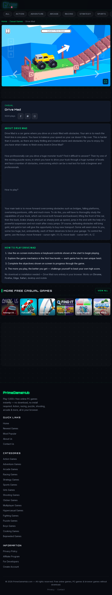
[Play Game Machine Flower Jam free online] (101, 307)
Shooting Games (11, 495)
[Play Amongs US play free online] (10, 307)
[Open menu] (106, 5)
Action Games (10, 459)
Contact (61, 589)
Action (20, 14)
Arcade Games (10, 469)
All (7, 14)
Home (6, 423)
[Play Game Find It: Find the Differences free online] (65, 307)
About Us (7, 439)
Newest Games (10, 428)
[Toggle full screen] (105, 81)
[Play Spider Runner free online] (83, 307)
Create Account (11, 566)
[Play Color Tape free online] (46, 307)
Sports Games (10, 484)
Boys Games (9, 526)
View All (103, 290)
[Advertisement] (56, 334)
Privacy (50, 589)
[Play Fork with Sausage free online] (28, 307)
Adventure (37, 14)
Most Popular (9, 433)
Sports (101, 14)
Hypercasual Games (13, 510)
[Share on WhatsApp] (28, 116)
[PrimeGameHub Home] (10, 5)
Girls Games (9, 490)
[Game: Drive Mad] (56, 55)
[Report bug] (35, 116)
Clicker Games (10, 500)
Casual (9, 105)
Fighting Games (10, 515)
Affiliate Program (11, 556)
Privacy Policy (10, 551)
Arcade (54, 14)
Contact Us (8, 444)
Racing (69, 14)
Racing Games (10, 474)
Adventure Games (12, 464)
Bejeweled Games (12, 536)
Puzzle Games (10, 520)
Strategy (85, 14)
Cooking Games (11, 531)
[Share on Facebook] (21, 116)
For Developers (11, 561)
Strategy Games (11, 479)
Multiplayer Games (12, 505)
